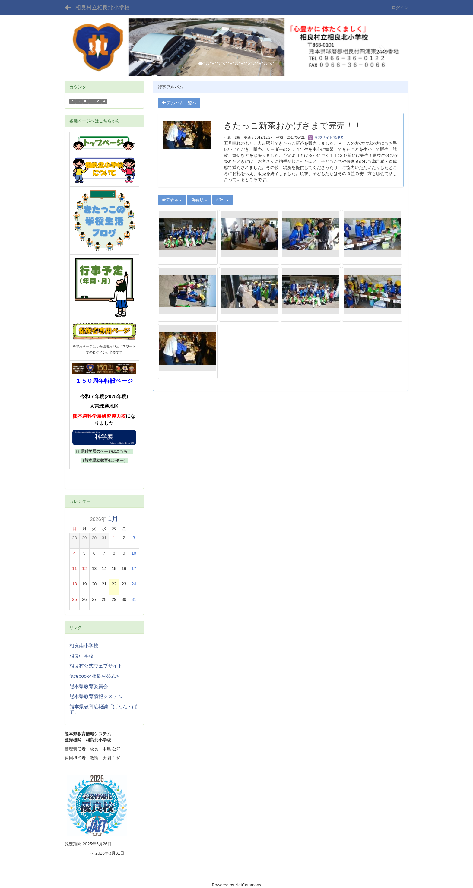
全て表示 (172, 199)
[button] (90, 47)
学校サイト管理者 (325, 137)
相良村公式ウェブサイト (95, 665)
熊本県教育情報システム (95, 696)
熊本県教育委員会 (88, 686)
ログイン (400, 7)
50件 (222, 199)
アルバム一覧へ (179, 102)
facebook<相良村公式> (94, 676)
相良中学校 (81, 655)
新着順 (199, 199)
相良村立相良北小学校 (102, 8)
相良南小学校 (83, 645)
